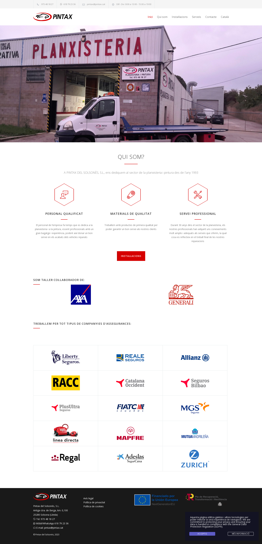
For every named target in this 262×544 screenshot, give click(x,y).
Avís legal (88, 498)
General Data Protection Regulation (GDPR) (218, 525)
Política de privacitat (94, 502)
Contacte (211, 17)
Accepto (202, 533)
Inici (150, 17)
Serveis (196, 17)
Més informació (241, 533)
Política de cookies (93, 506)
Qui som (162, 17)
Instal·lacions (180, 17)
